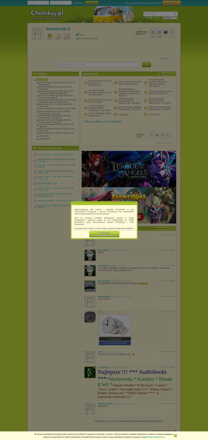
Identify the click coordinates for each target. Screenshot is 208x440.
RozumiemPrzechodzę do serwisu (104, 234)
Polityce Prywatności (156, 437)
